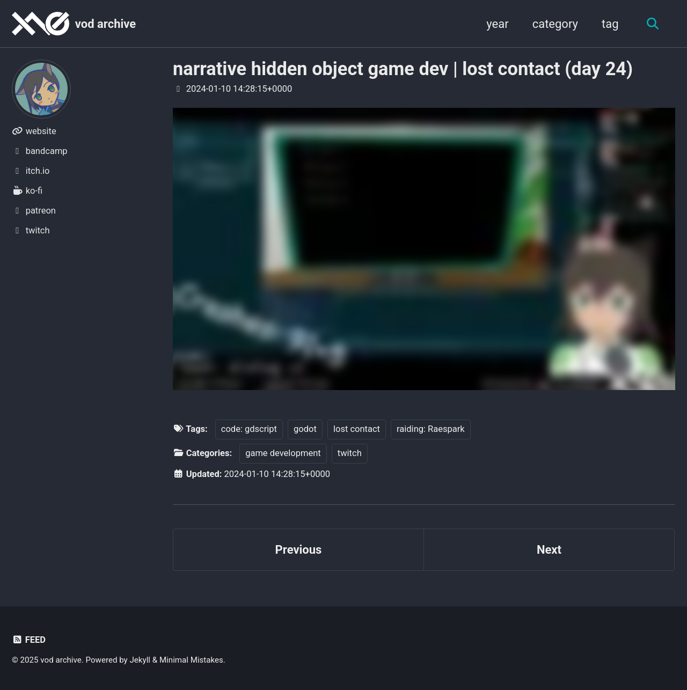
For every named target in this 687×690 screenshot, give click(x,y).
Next (549, 549)
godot (305, 429)
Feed (29, 640)
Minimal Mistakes (191, 660)
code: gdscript (249, 429)
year (497, 24)
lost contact (356, 429)
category (555, 24)
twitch (350, 453)
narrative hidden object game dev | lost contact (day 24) (403, 68)
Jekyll (140, 660)
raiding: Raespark (431, 429)
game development (283, 453)
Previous (298, 549)
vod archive (105, 24)
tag (610, 24)
